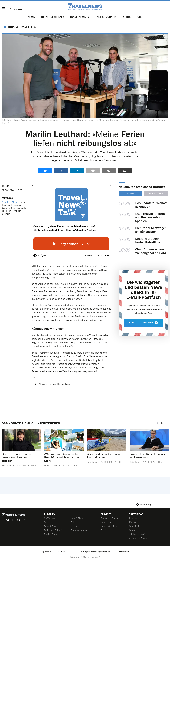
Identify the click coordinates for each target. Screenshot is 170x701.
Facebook (61, 170)
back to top (145, 504)
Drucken (125, 170)
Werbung (133, 530)
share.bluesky (45, 170)
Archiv (104, 530)
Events (126, 16)
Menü (3, 8)
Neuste (130, 193)
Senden (109, 170)
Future (74, 522)
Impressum (134, 518)
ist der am (151, 229)
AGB (73, 551)
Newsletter (106, 522)
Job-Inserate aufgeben (139, 534)
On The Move (50, 518)
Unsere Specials (109, 526)
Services (48, 522)
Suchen (17, 9)
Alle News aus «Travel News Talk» (52, 384)
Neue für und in (150, 217)
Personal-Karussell (80, 530)
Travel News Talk (52, 16)
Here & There (77, 518)
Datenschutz (123, 551)
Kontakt (132, 522)
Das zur (151, 204)
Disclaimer (61, 551)
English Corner (105, 16)
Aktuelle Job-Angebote (139, 538)
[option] (21, 450)
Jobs (139, 16)
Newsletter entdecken (143, 322)
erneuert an (150, 251)
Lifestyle (75, 526)
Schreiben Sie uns (10, 202)
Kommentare (93, 170)
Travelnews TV (79, 16)
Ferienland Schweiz (53, 530)
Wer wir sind (135, 526)
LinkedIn (77, 170)
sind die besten (147, 240)
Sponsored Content (110, 518)
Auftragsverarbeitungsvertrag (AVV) (96, 551)
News (31, 16)
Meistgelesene (156, 193)
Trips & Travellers (22, 27)
